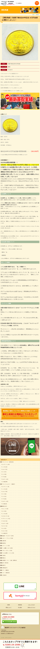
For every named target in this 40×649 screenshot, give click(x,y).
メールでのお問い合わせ (9, 621)
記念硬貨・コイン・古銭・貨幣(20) (9, 560)
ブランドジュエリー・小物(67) (8, 484)
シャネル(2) (4, 489)
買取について (8, 607)
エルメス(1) (4, 469)
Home (33, 14)
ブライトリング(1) (5, 518)
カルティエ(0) (4, 523)
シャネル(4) (4, 466)
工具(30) (3, 555)
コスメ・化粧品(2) (5, 572)
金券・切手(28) (4, 562)
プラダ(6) (3, 476)
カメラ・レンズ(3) (5, 545)
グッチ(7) (3, 471)
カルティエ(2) (4, 501)
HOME (8, 604)
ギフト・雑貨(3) (5, 570)
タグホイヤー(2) (5, 516)
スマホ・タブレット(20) (6, 550)
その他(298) (4, 481)
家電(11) (3, 557)
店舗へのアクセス (31, 607)
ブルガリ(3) (4, 521)
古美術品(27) (4, 567)
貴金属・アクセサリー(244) (7, 535)
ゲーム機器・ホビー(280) (7, 548)
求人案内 (20, 607)
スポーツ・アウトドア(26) (7, 538)
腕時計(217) (4, 506)
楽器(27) (3, 565)
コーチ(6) (3, 474)
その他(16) (3, 575)
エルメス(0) (4, 491)
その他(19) (4, 503)
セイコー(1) (4, 525)
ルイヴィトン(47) (5, 464)
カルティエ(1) (4, 479)
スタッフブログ (31, 604)
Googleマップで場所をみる (7, 633)
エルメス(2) (4, 530)
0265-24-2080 (8, 617)
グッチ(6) (3, 493)
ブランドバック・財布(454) (7, 461)
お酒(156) (3, 540)
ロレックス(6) (4, 508)
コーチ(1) (3, 496)
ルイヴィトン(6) (5, 486)
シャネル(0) (4, 513)
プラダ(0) (3, 498)
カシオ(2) (3, 528)
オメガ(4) (3, 511)
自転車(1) (3, 543)
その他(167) (4, 533)
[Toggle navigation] (37, 3)
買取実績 (37, 14)
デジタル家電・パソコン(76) (7, 553)
